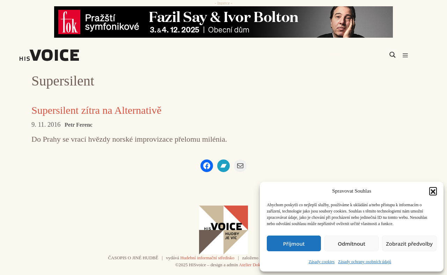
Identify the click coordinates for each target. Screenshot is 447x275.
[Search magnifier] (392, 55)
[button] (433, 190)
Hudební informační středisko (207, 257)
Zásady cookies (322, 261)
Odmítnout (351, 243)
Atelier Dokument (255, 264)
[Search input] (359, 55)
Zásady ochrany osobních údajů (364, 261)
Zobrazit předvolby (409, 243)
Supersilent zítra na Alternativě (96, 110)
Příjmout (294, 243)
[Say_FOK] (223, 22)
